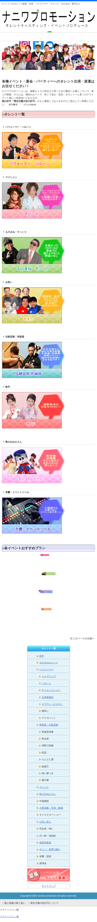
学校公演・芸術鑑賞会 (48, 580)
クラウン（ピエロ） (52, 704)
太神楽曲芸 (48, 697)
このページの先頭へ (82, 638)
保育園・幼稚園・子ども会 (48, 562)
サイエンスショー (51, 690)
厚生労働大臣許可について (44, 903)
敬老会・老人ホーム (48, 616)
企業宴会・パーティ (48, 598)
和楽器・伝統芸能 (48, 724)
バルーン (46, 683)
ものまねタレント (48, 662)
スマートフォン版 (9, 916)
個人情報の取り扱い (14, 903)
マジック (42, 787)
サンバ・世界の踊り (48, 849)
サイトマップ (49, 886)
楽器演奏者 (43, 842)
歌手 (41, 656)
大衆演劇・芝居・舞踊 (51, 808)
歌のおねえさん (46, 794)
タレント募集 (48, 875)
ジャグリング (49, 676)
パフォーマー (46, 669)
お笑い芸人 (45, 821)
